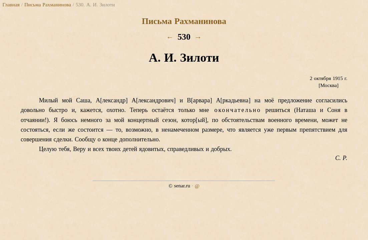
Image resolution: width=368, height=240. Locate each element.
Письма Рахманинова (47, 4)
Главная (10, 4)
